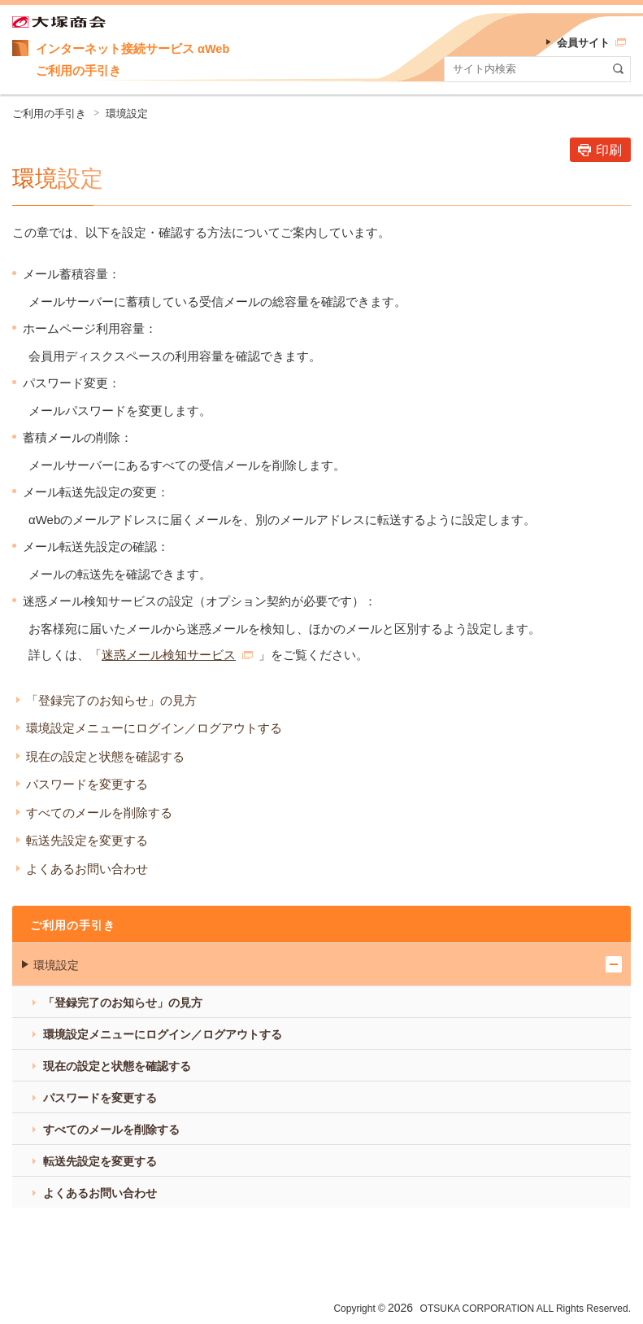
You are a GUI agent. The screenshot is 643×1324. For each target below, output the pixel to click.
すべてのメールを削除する (99, 812)
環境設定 (127, 113)
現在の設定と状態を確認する (105, 756)
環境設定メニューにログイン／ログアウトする (154, 728)
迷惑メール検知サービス (177, 655)
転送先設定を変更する (87, 840)
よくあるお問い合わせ (87, 869)
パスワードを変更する (87, 784)
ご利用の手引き (49, 113)
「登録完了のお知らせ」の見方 (111, 700)
